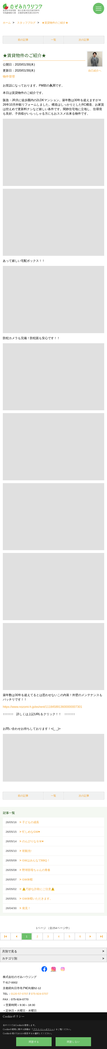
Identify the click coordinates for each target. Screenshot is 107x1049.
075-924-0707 (39, 993)
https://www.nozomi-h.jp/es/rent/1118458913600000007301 (42, 706)
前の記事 (23, 39)
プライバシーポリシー (43, 1029)
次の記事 (84, 39)
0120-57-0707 (19, 993)
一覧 (53, 39)
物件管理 (9, 76)
